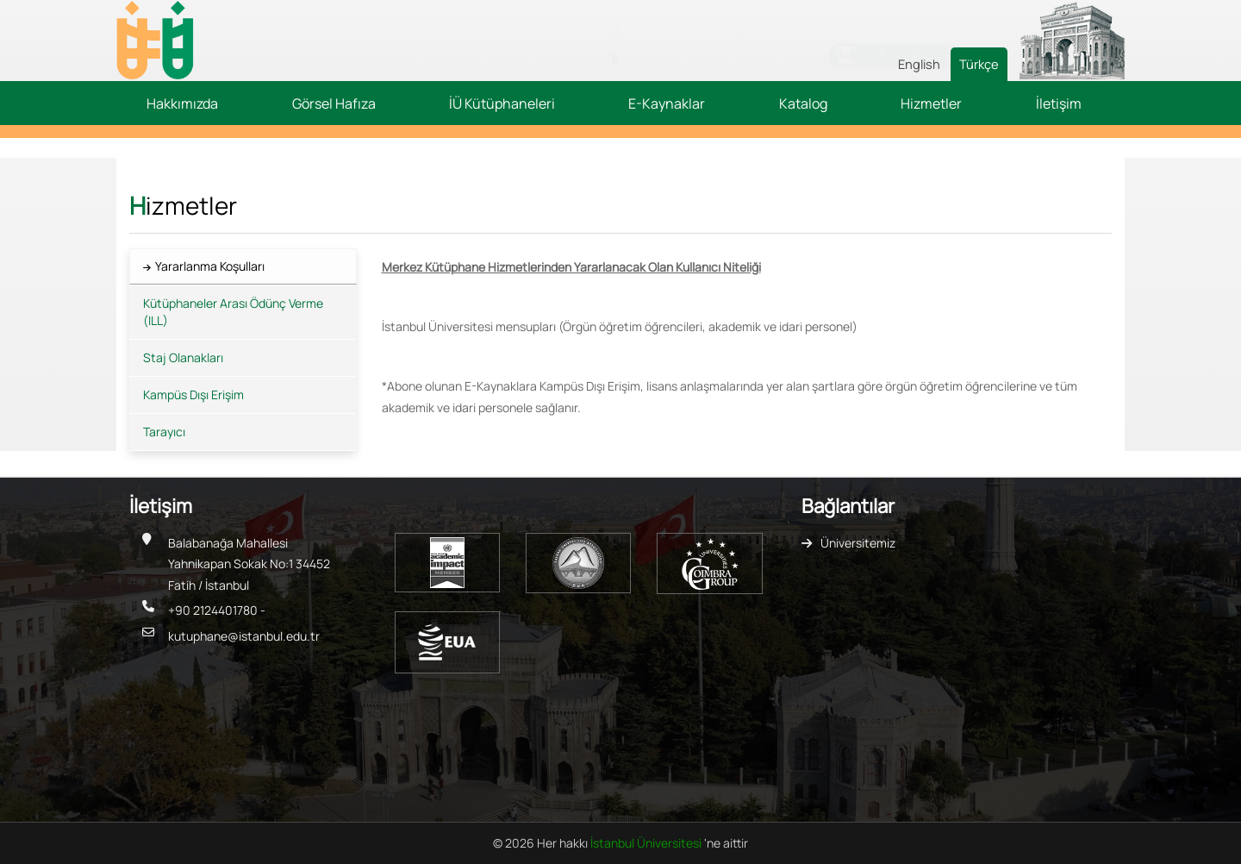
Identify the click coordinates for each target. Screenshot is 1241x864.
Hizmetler (931, 103)
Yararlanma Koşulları (210, 266)
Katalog (803, 103)
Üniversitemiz (857, 543)
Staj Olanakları (183, 357)
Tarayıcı (164, 431)
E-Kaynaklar (666, 103)
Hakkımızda (182, 103)
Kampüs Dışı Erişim (193, 394)
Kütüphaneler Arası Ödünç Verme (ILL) (233, 312)
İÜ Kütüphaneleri (502, 103)
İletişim (1059, 103)
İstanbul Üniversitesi (647, 843)
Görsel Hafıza (334, 103)
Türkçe (979, 63)
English (919, 63)
